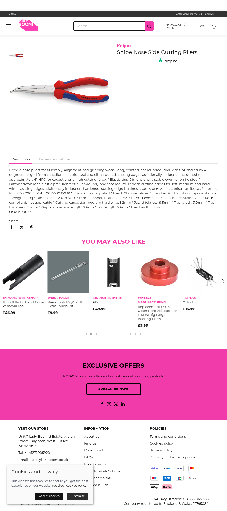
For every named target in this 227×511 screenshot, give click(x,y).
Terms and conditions (168, 437)
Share (14, 221)
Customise (77, 496)
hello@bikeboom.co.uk (48, 460)
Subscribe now (113, 389)
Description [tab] (20, 159)
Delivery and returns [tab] (55, 159)
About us (91, 437)
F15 (95, 302)
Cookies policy (162, 443)
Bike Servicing (96, 464)
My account (94, 450)
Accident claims (97, 478)
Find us (90, 443)
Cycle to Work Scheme (103, 471)
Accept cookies (49, 496)
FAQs (88, 457)
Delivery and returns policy (172, 457)
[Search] (113, 26)
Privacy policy (161, 450)
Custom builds (96, 485)
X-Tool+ (189, 302)
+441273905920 (37, 453)
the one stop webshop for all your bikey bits (113, 14)
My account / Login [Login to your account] (175, 26)
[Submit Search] (149, 26)
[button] (9, 24)
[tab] (86, 334)
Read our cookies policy (69, 485)
